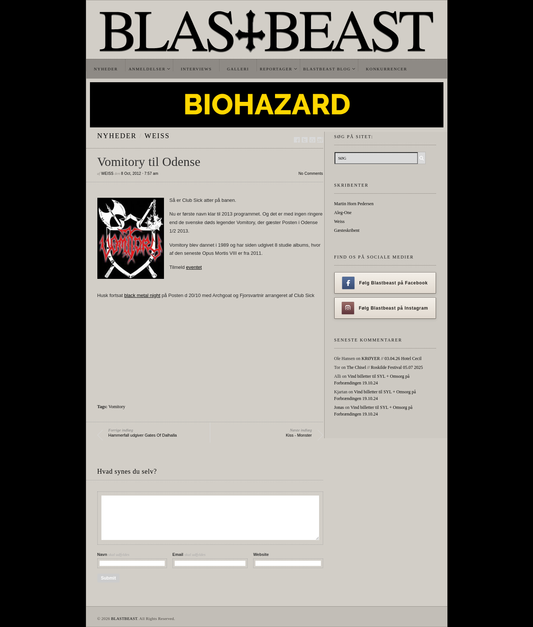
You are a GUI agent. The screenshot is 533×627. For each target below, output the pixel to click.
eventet (194, 267)
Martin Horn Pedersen (354, 203)
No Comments (310, 173)
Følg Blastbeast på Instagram (385, 308)
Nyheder (106, 69)
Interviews (196, 69)
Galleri (238, 69)
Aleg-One (343, 212)
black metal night (142, 295)
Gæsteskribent (347, 230)
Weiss (157, 136)
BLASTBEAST (124, 618)
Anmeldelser (146, 69)
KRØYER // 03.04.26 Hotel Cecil (392, 358)
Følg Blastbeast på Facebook (385, 283)
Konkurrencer (386, 69)
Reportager (276, 69)
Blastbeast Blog (327, 69)
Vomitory (116, 406)
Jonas (339, 407)
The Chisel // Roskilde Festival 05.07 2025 (385, 367)
